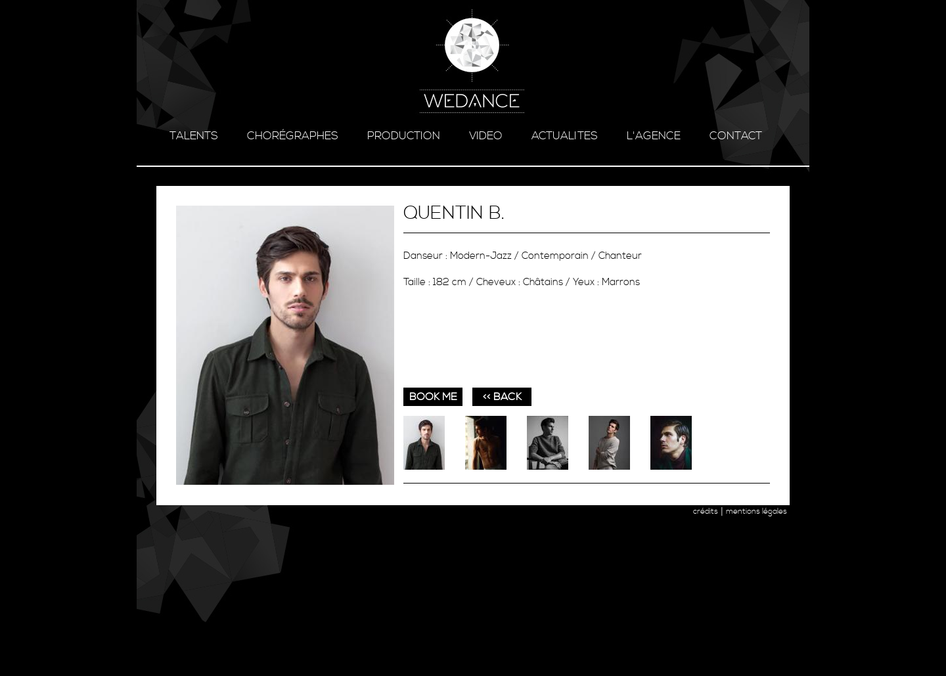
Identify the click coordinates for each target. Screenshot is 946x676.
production (403, 136)
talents (193, 136)
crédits (705, 511)
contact (736, 136)
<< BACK (502, 396)
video (486, 136)
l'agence (654, 136)
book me (433, 396)
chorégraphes (292, 136)
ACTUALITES (564, 136)
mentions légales (756, 511)
